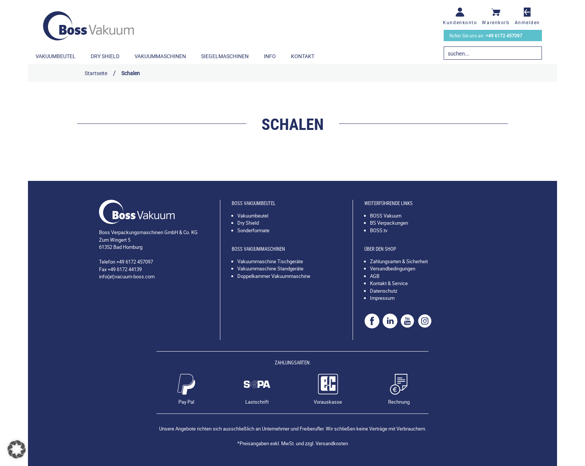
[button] (16, 449)
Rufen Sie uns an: (485, 35)
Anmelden (527, 22)
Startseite (96, 73)
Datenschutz (383, 290)
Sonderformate (253, 230)
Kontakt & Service (389, 283)
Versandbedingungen (392, 268)
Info (270, 56)
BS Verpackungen (389, 222)
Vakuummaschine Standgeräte (270, 268)
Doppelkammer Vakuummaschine (273, 276)
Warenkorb (495, 22)
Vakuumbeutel (56, 56)
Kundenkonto (460, 22)
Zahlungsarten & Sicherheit (399, 261)
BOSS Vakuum (385, 215)
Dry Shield (105, 56)
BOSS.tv (378, 230)
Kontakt (302, 56)
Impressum (382, 298)
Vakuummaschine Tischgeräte (270, 261)
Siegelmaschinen (225, 56)
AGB (374, 276)
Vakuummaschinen (160, 56)
